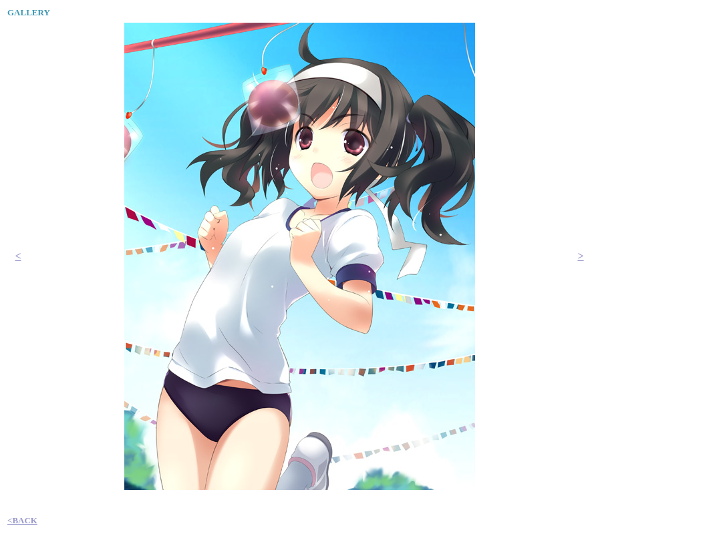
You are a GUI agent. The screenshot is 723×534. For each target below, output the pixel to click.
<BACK (22, 520)
